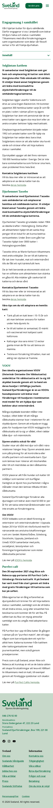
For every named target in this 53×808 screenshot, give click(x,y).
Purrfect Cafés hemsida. (27, 682)
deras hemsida (18, 185)
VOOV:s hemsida (23, 560)
